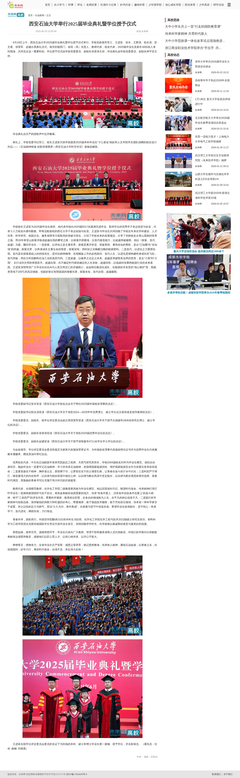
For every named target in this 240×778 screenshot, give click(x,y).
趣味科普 (139, 4)
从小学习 (59, 4)
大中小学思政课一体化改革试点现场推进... (195, 41)
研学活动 (218, 4)
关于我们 (228, 774)
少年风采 (204, 4)
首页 (47, 4)
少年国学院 (155, 4)
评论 (79, 4)
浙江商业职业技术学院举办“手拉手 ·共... (193, 48)
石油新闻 (39, 15)
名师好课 (91, 4)
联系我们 (216, 774)
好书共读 (125, 4)
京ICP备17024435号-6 (76, 774)
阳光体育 (190, 4)
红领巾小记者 (108, 4)
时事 (71, 4)
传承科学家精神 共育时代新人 (186, 33)
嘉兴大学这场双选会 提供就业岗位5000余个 (198, 251)
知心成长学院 (173, 4)
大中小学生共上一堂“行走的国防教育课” (193, 26)
